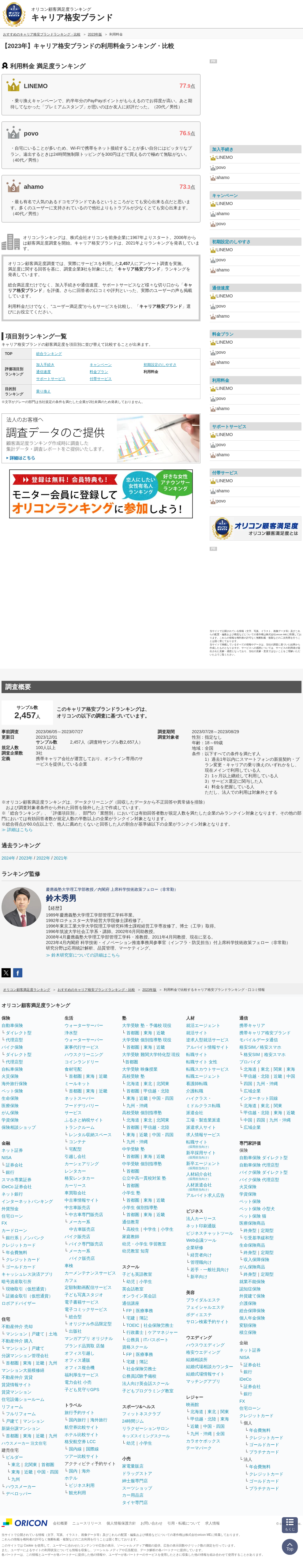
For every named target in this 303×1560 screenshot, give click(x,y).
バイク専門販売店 (86, 1243)
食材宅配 (73, 1069)
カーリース (75, 1185)
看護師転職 (197, 1083)
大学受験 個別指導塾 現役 (147, 1039)
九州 (53, 1362)
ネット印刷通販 (201, 1225)
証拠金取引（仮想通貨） (29, 1295)
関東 (224, 1411)
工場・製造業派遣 (203, 1120)
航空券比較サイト (82, 1427)
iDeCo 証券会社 (17, 1186)
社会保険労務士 (159, 1325)
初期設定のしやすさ (160, 365)
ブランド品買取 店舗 (84, 1345)
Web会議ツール (201, 1240)
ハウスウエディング (205, 1344)
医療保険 (10, 1105)
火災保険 (10, 1076)
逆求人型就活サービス (207, 1039)
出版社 (75, 1331)
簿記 (143, 1318)
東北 (15, 1464)
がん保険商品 (252, 1266)
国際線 (92, 1448)
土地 (53, 1333)
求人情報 (212, 1523)
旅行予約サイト (80, 1412)
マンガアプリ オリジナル (89, 1338)
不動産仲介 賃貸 (17, 1377)
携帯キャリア (252, 1025)
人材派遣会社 (199, 1186)
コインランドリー (82, 1061)
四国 (248, 1083)
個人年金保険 (252, 1318)
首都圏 (12, 1362)
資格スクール (135, 1347)
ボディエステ (199, 1314)
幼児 (130, 1281)
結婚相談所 (197, 1359)
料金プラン (99, 372)
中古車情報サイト (82, 1200)
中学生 (150, 1229)
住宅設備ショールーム (23, 1399)
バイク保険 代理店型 (259, 1179)
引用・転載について (183, 1523)
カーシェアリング (82, 1163)
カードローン (14, 1230)
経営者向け (201, 1254)
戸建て (38, 1333)
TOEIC (133, 1325)
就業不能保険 (252, 1281)
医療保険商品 (252, 1223)
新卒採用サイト (201, 1154)
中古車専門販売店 (86, 1214)
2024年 (8, 858)
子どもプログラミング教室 (148, 1390)
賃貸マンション (17, 1392)
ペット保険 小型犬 (257, 1208)
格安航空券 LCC (80, 1441)
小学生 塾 (131, 1192)
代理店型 (14, 1039)
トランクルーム (80, 1127)
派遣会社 (194, 1112)
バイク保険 (12, 1047)
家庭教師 (130, 1236)
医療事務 (144, 1310)
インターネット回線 (258, 1098)
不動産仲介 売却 (17, 1326)
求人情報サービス (203, 1134)
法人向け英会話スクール (145, 1383)
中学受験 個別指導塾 (142, 1163)
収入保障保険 (256, 1259)
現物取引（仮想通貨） (27, 1288)
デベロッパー (19, 1493)
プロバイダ (250, 1061)
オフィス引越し (80, 1353)
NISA (7, 1157)
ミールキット (77, 1083)
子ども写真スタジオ (84, 1294)
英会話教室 (133, 1288)
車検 (69, 1265)
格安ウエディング (203, 1352)
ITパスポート (156, 1339)
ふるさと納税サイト (84, 1120)
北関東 (30, 1464)
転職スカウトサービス (207, 1069)
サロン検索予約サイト (207, 1321)
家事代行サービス (82, 1047)
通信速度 (43, 372)
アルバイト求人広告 (205, 1195)
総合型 (75, 1316)
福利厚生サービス (82, 1374)
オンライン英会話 (139, 1295)
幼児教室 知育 (135, 1250)
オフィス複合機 (80, 1367)
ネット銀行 (12, 1194)
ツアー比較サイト (82, 1456)
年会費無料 (16, 1252)
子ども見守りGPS (82, 1389)
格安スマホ (275, 1054)
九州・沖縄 (137, 1105)
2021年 (60, 858)
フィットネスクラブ (141, 1413)
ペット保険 (12, 1090)
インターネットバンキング (27, 1201)
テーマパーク (199, 1448)
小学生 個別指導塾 (140, 1207)
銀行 (10, 1172)
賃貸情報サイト (17, 1384)
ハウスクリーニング (84, 1054)
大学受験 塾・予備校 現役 (147, 1025)
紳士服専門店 (135, 1480)
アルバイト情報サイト (207, 1047)
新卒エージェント (203, 1165)
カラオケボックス (203, 1441)
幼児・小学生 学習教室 (144, 1243)
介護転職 (194, 1090)
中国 (290, 1076)
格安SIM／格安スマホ (260, 1047)
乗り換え (43, 391)
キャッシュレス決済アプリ (27, 1274)
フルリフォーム (21, 1413)
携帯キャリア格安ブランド (265, 1032)
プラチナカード (264, 1452)
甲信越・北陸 (156, 1090)
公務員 (132, 1339)
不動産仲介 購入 (17, 1340)
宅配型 (75, 1149)
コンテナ (77, 1141)
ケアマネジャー (163, 1332)
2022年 (43, 858)
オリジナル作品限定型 (90, 1323)
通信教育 (130, 1221)
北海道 (132, 1083)
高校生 (132, 1229)
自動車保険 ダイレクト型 (263, 1157)
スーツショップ (137, 1488)
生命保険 (10, 1098)
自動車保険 (12, 1025)
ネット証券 (12, 1150)
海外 (86, 1471)
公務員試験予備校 (139, 1376)
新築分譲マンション (21, 1428)
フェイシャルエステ (205, 1307)
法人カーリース (201, 1218)
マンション (16, 1333)
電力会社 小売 (78, 1382)
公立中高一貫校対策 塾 (144, 1178)
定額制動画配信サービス (88, 1287)
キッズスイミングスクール (146, 1436)
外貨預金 (10, 1208)
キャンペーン (101, 365)
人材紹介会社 (199, 1176)
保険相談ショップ (19, 1127)
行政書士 (135, 1332)
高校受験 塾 (133, 1076)
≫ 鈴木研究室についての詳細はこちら (83, 955)
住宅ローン (12, 1216)
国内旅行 (77, 1419)
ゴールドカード (21, 1266)
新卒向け (199, 1276)
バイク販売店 (77, 1236)
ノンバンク (33, 1237)
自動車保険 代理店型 (259, 1165)
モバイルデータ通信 (258, 1039)
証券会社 (14, 1165)
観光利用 (77, 1492)
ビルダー (14, 1457)
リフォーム (12, 1406)
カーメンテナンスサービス (90, 1273)
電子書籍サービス (82, 1302)
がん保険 (10, 1112)
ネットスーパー (80, 1098)
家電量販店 (133, 1466)
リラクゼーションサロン (145, 1428)
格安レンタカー (80, 1178)
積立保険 (247, 1332)
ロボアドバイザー (19, 1303)
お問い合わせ (151, 1523)
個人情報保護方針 (121, 1523)
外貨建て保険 (252, 1295)
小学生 (167, 1229)
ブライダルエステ (203, 1299)
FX (4, 1223)
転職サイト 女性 (201, 1061)
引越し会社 (75, 1156)
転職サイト (197, 1054)
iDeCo (245, 1379)
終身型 (250, 1230)
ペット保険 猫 (252, 1216)
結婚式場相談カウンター (209, 1366)
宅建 (130, 1318)
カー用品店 (133, 1495)
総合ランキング (49, 354)
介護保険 (247, 1303)
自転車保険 (12, 1069)
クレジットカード (19, 1245)
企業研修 (194, 1247)
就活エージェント (203, 1025)
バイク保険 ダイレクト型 (263, 1172)
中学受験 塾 (133, 1149)
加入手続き (45, 365)
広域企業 (252, 1090)
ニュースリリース (87, 1523)
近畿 (40, 1362)
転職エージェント (203, 1076)
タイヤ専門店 (135, 1502)
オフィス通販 (77, 1360)
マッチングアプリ (203, 1381)
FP (129, 1310)
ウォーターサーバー (84, 1025)
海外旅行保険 (14, 1083)
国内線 (75, 1448)
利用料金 (220, 380)
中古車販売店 (77, 1207)
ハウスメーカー (21, 1486)
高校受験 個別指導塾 (142, 1112)
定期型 (267, 1230)
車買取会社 (75, 1192)
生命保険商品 (252, 1245)
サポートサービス (50, 379)
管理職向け (201, 1262)
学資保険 (10, 1120)
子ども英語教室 (137, 1274)
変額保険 (247, 1325)
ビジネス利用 (82, 1485)
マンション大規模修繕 (23, 1370)
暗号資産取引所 (17, 1281)
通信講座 (130, 1303)
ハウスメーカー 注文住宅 (24, 1443)
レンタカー (75, 1171)
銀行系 (12, 1237)
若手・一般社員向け (209, 1269)
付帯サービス (101, 379)
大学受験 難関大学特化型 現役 (151, 1054)
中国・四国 (47, 1471)
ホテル (71, 1478)
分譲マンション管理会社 (25, 1355)
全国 (220, 1433)
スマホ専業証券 (17, 1179)
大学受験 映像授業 (140, 1069)
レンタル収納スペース (90, 1134)
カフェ (71, 1280)
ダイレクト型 (19, 1032)
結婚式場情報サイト (205, 1374)
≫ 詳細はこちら (17, 829)
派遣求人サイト (201, 1127)
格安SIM (252, 1054)
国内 (73, 1471)
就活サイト (197, 1032)
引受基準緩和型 (259, 1237)
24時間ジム (133, 1421)
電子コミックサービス (86, 1309)
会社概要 (60, 1523)
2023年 (26, 858)
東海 (27, 1362)
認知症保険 (250, 1288)
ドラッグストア (137, 1473)
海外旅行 (98, 1419)
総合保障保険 (252, 1310)
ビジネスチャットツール (209, 1233)
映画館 (192, 1404)
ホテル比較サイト (82, 1434)
